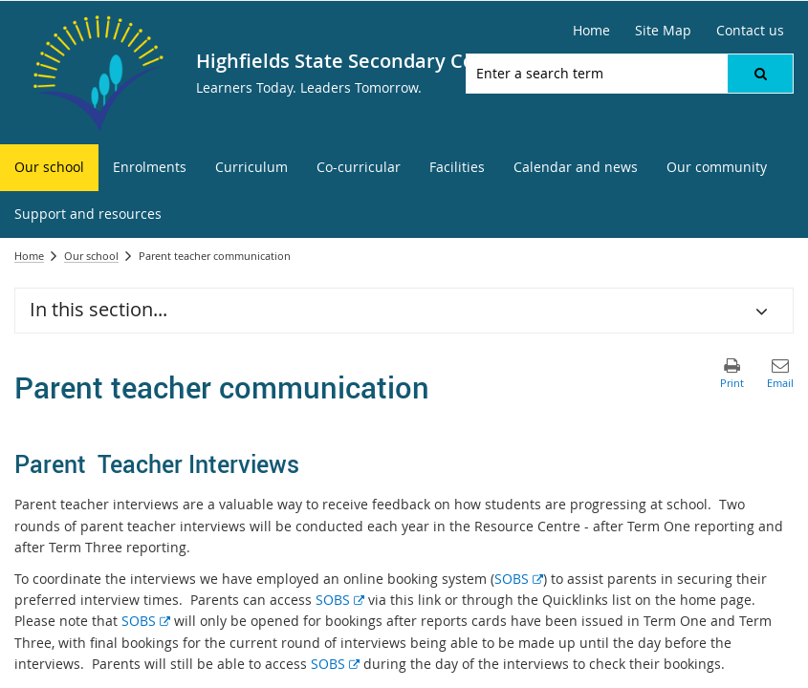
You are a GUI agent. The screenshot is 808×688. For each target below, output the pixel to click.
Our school (91, 255)
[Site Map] (663, 30)
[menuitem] (49, 167)
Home (29, 255)
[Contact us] (750, 30)
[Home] (591, 30)
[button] (760, 73)
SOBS (518, 579)
